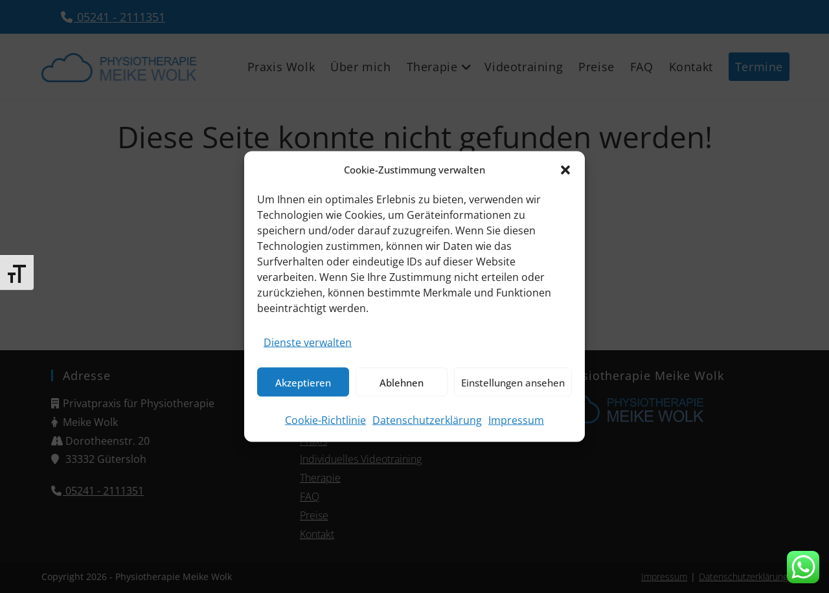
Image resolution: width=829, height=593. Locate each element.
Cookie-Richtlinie (325, 420)
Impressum (516, 420)
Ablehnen (402, 381)
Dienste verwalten (308, 342)
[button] (565, 169)
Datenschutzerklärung (427, 420)
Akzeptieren (303, 381)
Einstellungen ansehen (513, 381)
